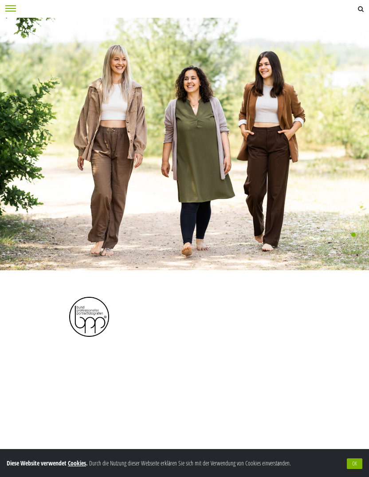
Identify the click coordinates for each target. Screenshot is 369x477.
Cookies (77, 463)
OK (354, 463)
